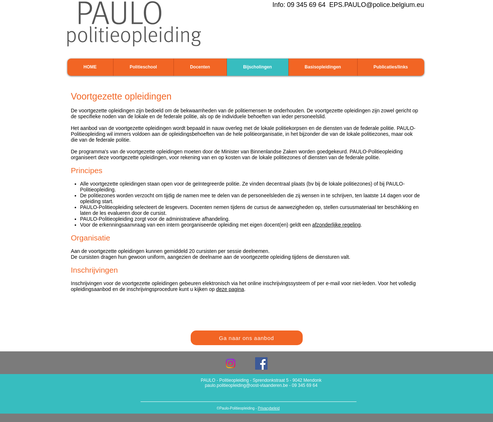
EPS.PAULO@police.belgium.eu (376, 4)
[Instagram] (230, 363)
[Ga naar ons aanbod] (247, 337)
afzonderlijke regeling (336, 225)
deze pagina (230, 289)
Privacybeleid (268, 408)
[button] (143, 67)
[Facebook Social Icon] (261, 363)
